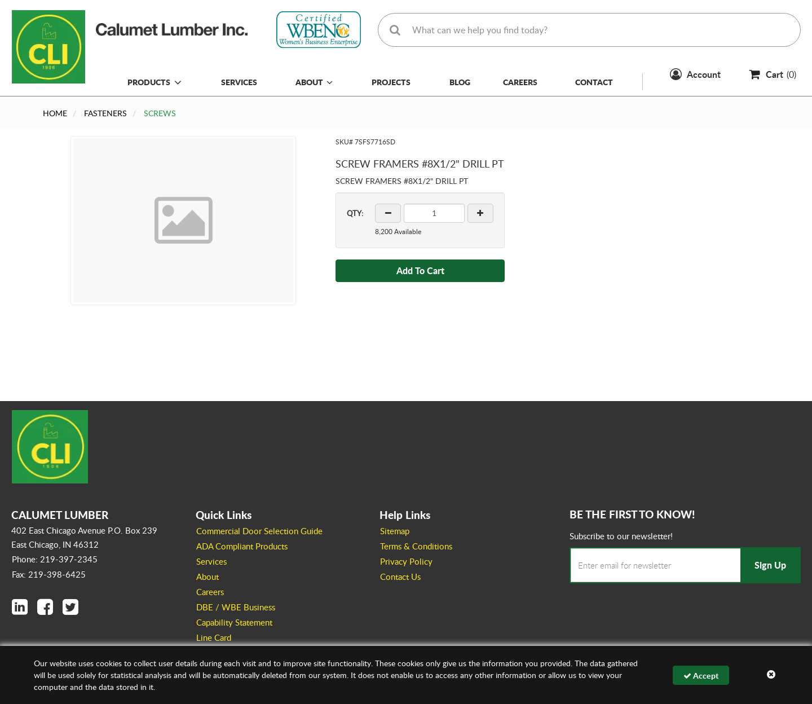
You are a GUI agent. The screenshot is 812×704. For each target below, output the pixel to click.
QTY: (355, 213)
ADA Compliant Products (242, 546)
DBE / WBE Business (235, 607)
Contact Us (400, 576)
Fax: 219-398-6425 (49, 574)
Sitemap (394, 530)
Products (148, 81)
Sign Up (770, 564)
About (314, 81)
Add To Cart (420, 270)
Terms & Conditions (416, 546)
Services (239, 81)
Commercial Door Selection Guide (259, 530)
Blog (459, 81)
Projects (391, 81)
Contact (594, 81)
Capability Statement (234, 622)
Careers (520, 81)
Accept (700, 675)
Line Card (213, 637)
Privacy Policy (406, 561)
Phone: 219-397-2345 (55, 559)
